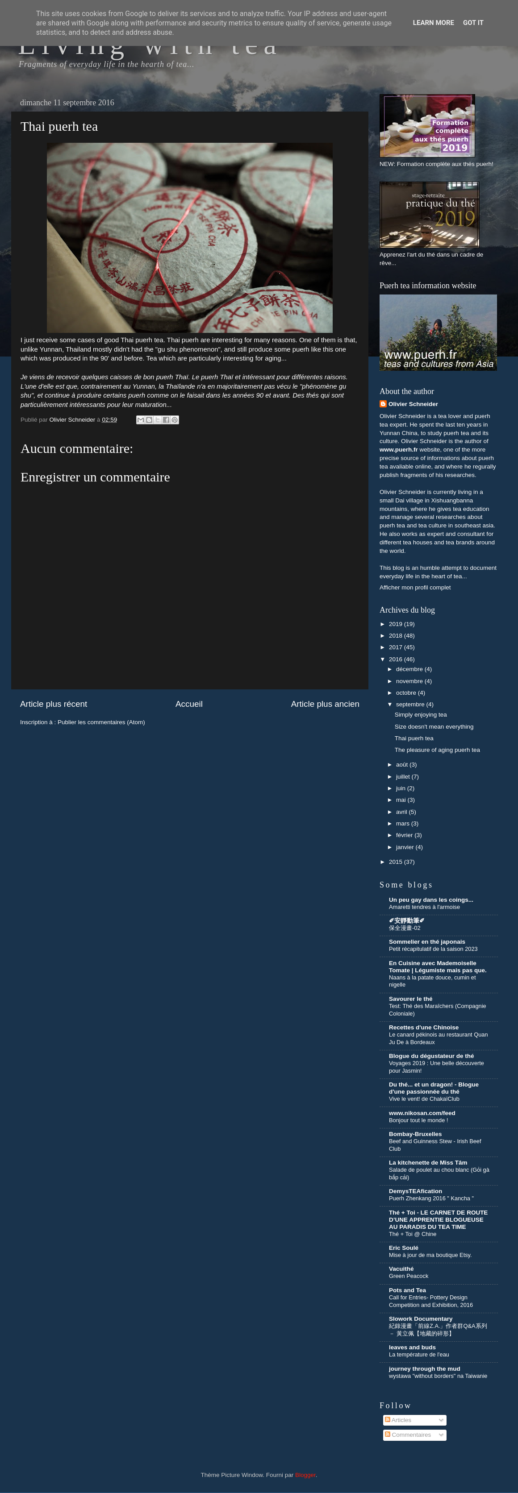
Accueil (189, 704)
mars (403, 823)
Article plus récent (53, 704)
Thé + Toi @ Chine (412, 1234)
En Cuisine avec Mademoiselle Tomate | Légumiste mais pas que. (438, 967)
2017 (396, 647)
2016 (396, 659)
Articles (398, 1420)
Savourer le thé (411, 998)
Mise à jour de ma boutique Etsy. (430, 1255)
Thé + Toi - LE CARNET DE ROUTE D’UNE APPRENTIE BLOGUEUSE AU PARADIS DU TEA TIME (438, 1219)
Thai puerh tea (414, 738)
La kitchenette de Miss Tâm (428, 1162)
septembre (411, 704)
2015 (396, 861)
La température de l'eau (419, 1354)
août (402, 764)
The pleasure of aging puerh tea (437, 749)
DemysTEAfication (415, 1191)
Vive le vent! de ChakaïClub (424, 1098)
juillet (404, 776)
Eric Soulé (403, 1247)
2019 (396, 624)
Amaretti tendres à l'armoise (424, 907)
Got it (473, 23)
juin (401, 788)
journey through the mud (424, 1368)
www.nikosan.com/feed (422, 1113)
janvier (406, 847)
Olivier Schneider (413, 404)
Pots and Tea (407, 1290)
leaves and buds (412, 1347)
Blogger (305, 1475)
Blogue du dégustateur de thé (431, 1056)
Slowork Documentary (421, 1318)
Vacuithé (401, 1268)
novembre (410, 681)
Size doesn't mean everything (434, 726)
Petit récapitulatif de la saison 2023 (433, 949)
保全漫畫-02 (405, 928)
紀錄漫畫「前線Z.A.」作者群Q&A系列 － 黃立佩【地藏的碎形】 (438, 1330)
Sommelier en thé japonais (427, 941)
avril (402, 812)
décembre (410, 669)
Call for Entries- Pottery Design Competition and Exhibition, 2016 (431, 1301)
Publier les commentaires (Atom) (101, 722)
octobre (407, 692)
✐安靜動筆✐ (407, 920)
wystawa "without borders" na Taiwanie (438, 1376)
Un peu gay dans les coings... (431, 899)
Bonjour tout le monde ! (418, 1120)
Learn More (433, 23)
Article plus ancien (325, 704)
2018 (396, 635)
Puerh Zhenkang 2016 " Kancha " (431, 1198)
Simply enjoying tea (421, 714)
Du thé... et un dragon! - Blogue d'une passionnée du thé (434, 1088)
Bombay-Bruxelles (415, 1134)
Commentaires (408, 1434)
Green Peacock (408, 1276)
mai (402, 799)
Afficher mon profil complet (415, 587)
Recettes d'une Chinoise (424, 1027)
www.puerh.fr (399, 449)
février (405, 835)
